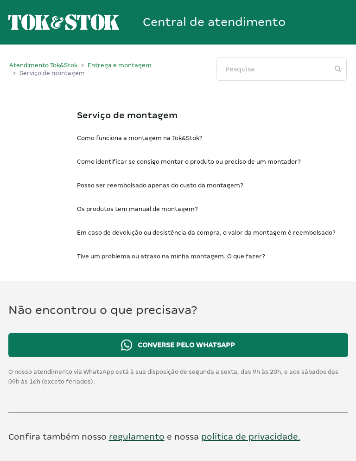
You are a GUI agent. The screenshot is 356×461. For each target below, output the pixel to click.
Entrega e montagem (120, 65)
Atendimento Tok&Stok (43, 65)
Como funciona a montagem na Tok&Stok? (140, 137)
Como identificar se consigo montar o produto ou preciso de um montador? (189, 161)
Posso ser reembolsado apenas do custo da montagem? (160, 185)
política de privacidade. (250, 437)
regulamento (137, 437)
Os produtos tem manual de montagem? (137, 208)
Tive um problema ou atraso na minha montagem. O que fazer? (171, 256)
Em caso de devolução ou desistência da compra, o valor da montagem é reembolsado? (206, 232)
